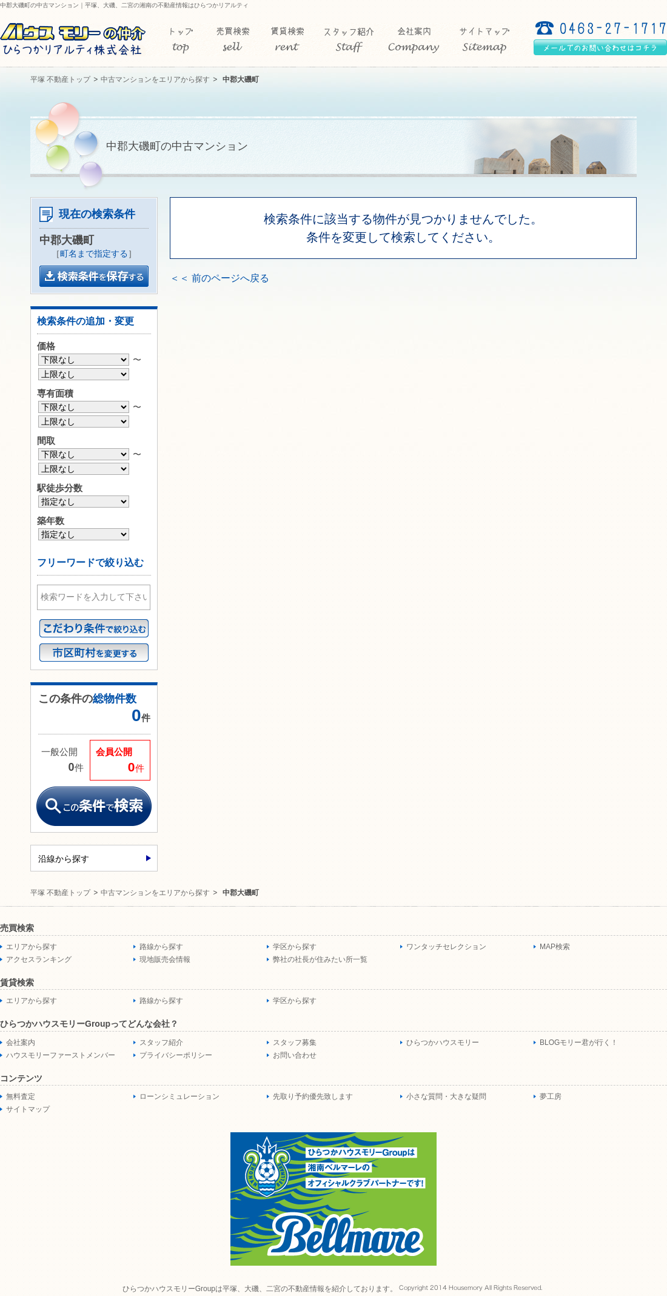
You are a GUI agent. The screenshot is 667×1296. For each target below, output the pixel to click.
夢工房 (550, 1096)
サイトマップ (28, 1109)
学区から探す (295, 946)
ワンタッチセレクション (446, 946)
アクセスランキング (39, 959)
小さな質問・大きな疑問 (446, 1096)
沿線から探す (63, 859)
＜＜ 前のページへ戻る (219, 278)
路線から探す (161, 946)
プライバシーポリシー (175, 1055)
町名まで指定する (94, 253)
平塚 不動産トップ (60, 79)
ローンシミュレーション (179, 1096)
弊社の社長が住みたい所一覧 (320, 959)
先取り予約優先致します (313, 1096)
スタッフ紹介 (161, 1042)
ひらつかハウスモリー (442, 1042)
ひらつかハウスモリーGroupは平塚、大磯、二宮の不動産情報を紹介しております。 (259, 1288)
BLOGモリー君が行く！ (579, 1042)
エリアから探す (31, 946)
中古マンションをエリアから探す (155, 79)
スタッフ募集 (295, 1042)
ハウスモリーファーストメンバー (60, 1055)
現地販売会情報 (164, 959)
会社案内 (20, 1042)
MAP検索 (555, 946)
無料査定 (20, 1096)
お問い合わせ (295, 1055)
